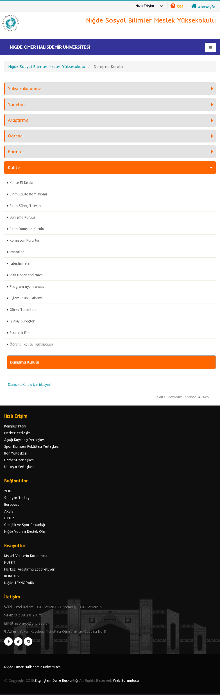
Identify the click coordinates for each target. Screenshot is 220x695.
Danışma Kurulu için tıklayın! (29, 385)
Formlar (16, 151)
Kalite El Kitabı (21, 182)
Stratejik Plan (20, 332)
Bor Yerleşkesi (15, 453)
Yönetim (16, 104)
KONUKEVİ (12, 576)
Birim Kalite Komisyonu (28, 194)
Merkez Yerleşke (17, 433)
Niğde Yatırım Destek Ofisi (25, 531)
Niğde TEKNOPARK (19, 582)
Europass (11, 504)
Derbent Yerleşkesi (19, 460)
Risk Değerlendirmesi (27, 275)
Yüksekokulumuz (24, 88)
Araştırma (18, 120)
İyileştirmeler (20, 263)
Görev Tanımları (23, 309)
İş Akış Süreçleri (22, 321)
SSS (180, 6)
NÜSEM (9, 562)
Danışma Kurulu (22, 217)
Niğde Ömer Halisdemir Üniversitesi (33, 667)
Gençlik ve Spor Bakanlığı (24, 524)
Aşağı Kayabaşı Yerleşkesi (25, 439)
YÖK (7, 491)
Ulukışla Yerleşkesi (19, 466)
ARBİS (8, 511)
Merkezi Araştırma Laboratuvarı (29, 569)
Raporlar (17, 252)
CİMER (9, 518)
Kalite (14, 167)
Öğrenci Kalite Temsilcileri (31, 344)
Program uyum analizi (28, 286)
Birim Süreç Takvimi (26, 205)
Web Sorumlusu (126, 680)
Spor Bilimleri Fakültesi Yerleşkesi (31, 446)
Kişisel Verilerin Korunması (25, 555)
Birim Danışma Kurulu (27, 228)
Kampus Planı (15, 426)
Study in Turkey (16, 497)
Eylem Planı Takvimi (26, 298)
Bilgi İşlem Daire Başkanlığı (56, 680)
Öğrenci (16, 136)
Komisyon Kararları (25, 240)
